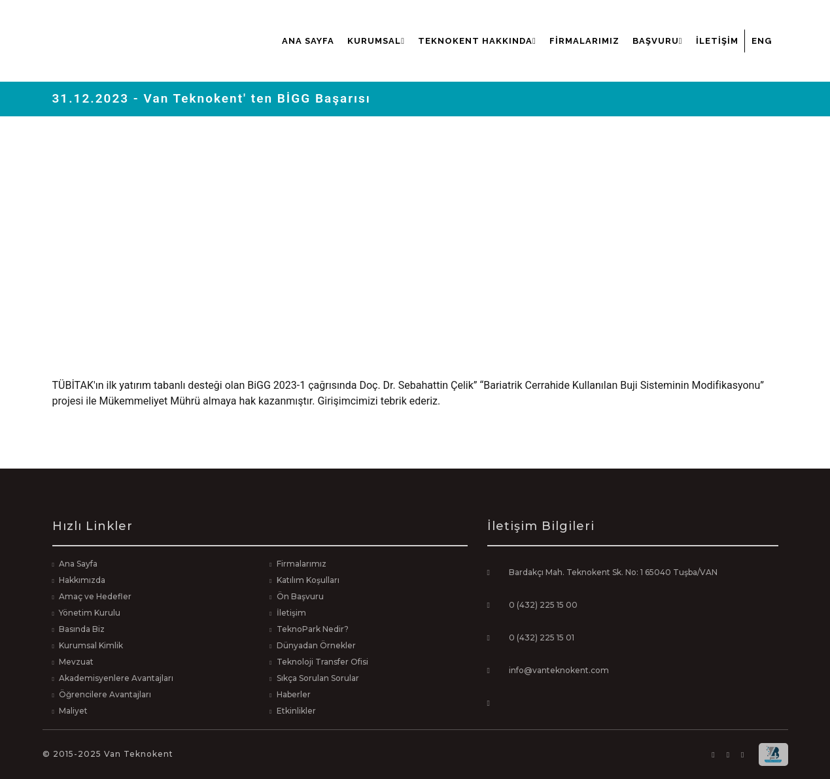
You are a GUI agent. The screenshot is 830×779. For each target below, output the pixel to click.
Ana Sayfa (308, 41)
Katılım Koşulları (308, 580)
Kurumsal (376, 41)
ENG (762, 41)
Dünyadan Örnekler (316, 645)
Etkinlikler (296, 711)
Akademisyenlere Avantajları (116, 678)
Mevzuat (76, 662)
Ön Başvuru (300, 596)
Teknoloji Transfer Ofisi (322, 662)
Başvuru (657, 41)
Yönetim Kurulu (89, 613)
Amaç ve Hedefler (95, 596)
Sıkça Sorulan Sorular (318, 678)
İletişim (717, 41)
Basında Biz (82, 629)
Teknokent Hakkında (477, 41)
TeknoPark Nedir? (313, 629)
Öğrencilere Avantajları (105, 694)
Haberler (294, 694)
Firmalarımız (584, 41)
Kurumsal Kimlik (91, 645)
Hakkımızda (82, 580)
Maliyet (73, 711)
